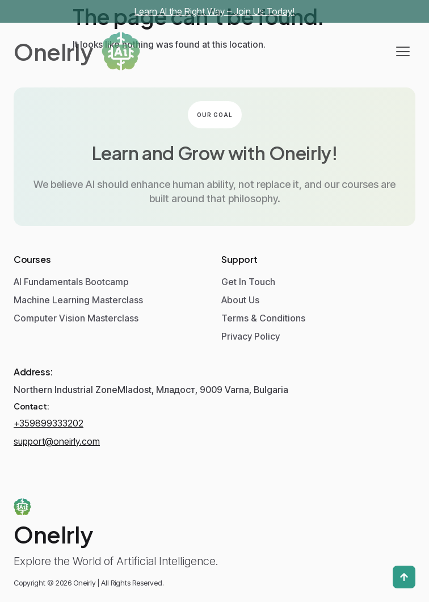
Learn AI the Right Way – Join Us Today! (214, 11)
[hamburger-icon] (402, 51)
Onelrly (53, 51)
